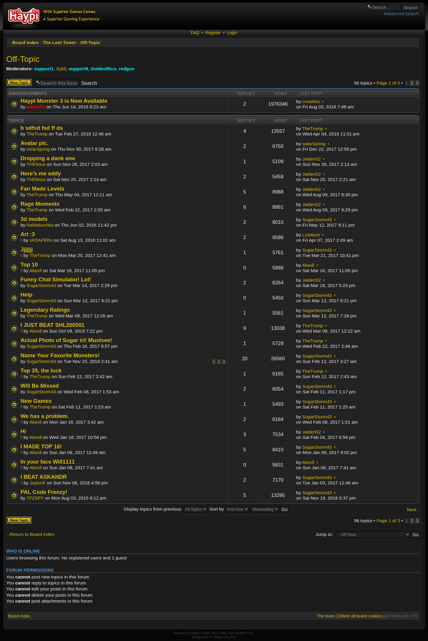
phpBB (194, 633)
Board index (25, 42)
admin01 (36, 106)
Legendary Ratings (45, 310)
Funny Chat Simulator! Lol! (56, 279)
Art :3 (28, 234)
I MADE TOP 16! (41, 446)
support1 (44, 68)
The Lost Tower (59, 42)
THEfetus (35, 164)
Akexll (35, 270)
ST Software (217, 637)
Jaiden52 (311, 158)
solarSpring (38, 149)
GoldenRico (103, 68)
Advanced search (401, 13)
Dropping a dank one (48, 158)
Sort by (229, 508)
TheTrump (36, 133)
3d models (34, 219)
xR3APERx (41, 240)
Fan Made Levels (42, 188)
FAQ (195, 32)
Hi (23, 431)
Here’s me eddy (41, 173)
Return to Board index (32, 534)
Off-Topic (90, 42)
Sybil (61, 68)
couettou (311, 101)
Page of (388, 82)
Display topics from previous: (165, 508)
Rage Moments (40, 204)
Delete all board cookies (360, 616)
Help (26, 294)
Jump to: (324, 534)
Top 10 (29, 264)
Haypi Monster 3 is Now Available (64, 101)
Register (213, 32)
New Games (36, 401)
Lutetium (311, 234)
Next (411, 509)
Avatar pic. (34, 143)
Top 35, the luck (41, 370)
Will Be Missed (40, 386)
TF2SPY (35, 497)
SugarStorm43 (317, 219)
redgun (126, 68)
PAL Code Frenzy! (44, 492)
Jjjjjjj (27, 249)
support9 (78, 68)
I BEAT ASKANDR (44, 477)
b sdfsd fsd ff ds (42, 128)
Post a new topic (19, 82)
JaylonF (38, 482)
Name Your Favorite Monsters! (60, 355)
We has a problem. (45, 416)
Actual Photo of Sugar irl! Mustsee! (66, 340)
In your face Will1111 (48, 461)
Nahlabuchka (40, 224)
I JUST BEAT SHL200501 (52, 325)
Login (232, 32)
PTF (233, 637)
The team (325, 616)
